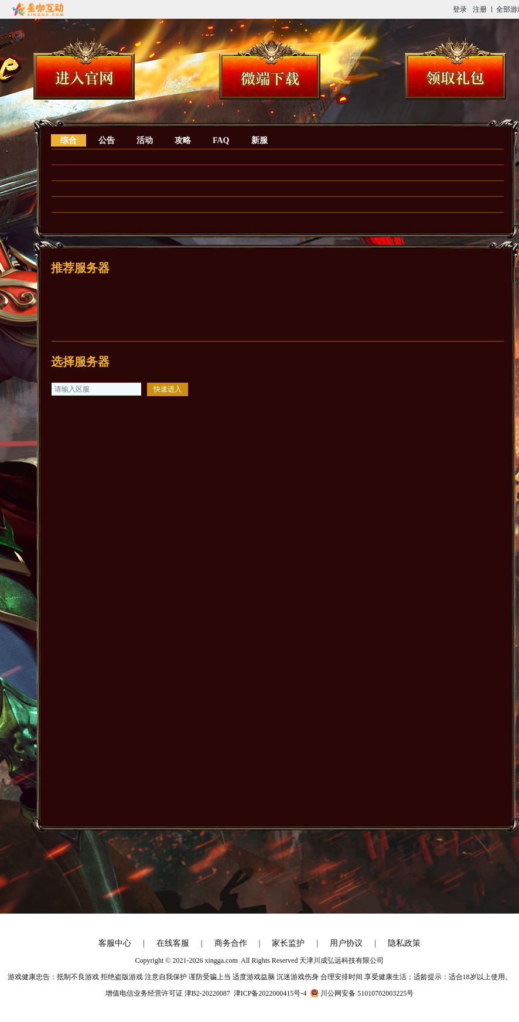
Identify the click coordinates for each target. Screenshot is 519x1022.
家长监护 (288, 943)
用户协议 (346, 943)
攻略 (183, 140)
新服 (259, 140)
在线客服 (172, 943)
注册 (480, 9)
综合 (68, 140)
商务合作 (230, 943)
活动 (144, 140)
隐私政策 (404, 943)
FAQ (221, 140)
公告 (106, 140)
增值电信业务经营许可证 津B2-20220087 (167, 993)
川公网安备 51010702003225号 (367, 993)
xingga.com (221, 960)
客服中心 (114, 943)
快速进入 (167, 389)
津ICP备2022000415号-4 (270, 993)
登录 (460, 9)
